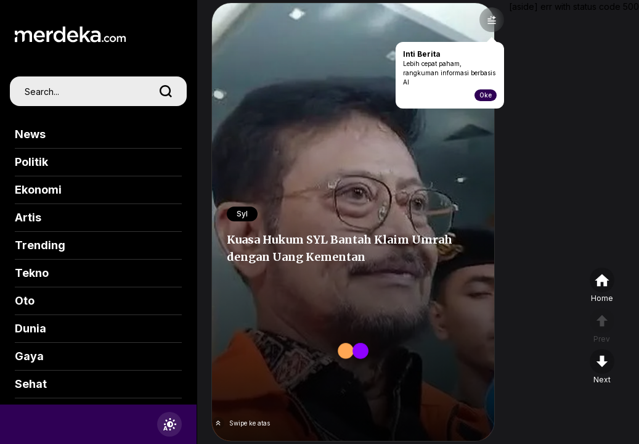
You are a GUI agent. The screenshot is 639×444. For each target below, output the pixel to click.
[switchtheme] (169, 424)
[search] (166, 91)
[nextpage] (602, 367)
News (30, 134)
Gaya (29, 356)
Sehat (31, 383)
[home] (602, 285)
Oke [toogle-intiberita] (485, 95)
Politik (31, 161)
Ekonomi (38, 189)
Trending (40, 245)
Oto (25, 300)
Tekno (32, 272)
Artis (28, 217)
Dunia (30, 328)
